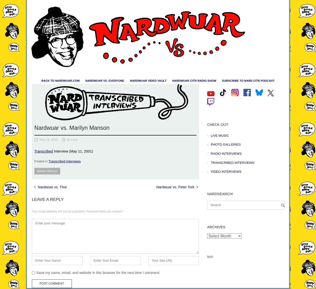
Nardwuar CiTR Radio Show (194, 80)
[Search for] (246, 205)
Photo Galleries (226, 144)
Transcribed (43, 151)
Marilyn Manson (47, 171)
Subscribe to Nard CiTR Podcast (248, 80)
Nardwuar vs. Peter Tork (175, 187)
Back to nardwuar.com (60, 80)
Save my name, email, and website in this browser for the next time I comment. (98, 273)
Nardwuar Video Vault (148, 80)
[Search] (283, 205)
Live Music (220, 135)
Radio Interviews (226, 153)
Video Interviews (226, 171)
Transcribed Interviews (65, 161)
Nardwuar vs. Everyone (104, 80)
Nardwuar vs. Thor (52, 187)
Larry (74, 139)
